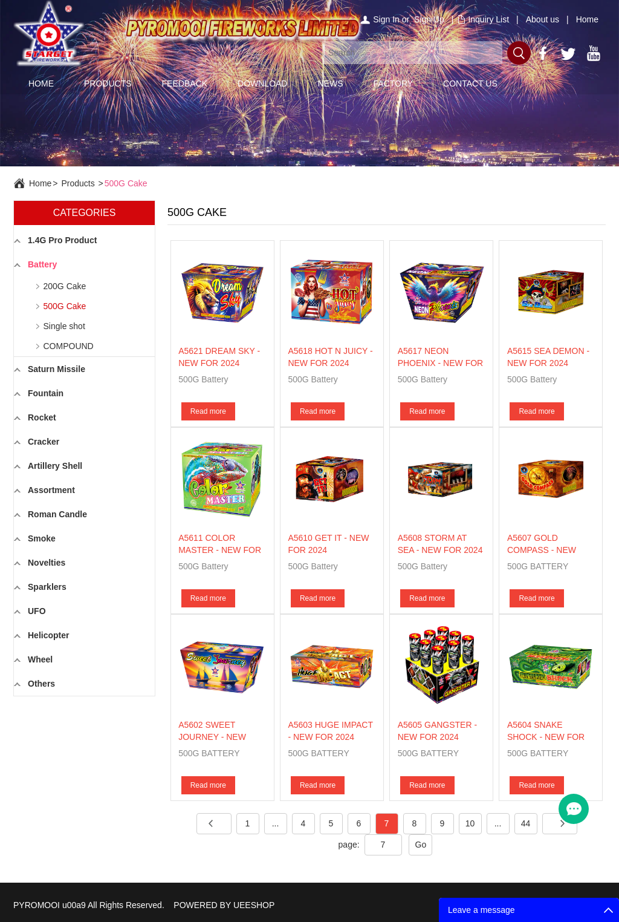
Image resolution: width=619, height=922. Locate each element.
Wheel (40, 659)
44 (526, 823)
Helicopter (48, 635)
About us (542, 19)
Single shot (64, 326)
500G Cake (126, 183)
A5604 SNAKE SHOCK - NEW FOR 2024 (546, 737)
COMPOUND (69, 346)
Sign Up (429, 19)
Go (421, 844)
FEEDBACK (184, 83)
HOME (41, 83)
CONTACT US (470, 83)
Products (77, 183)
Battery (42, 264)
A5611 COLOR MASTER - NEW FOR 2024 (219, 550)
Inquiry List (488, 19)
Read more (208, 411)
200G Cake (65, 286)
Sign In (386, 19)
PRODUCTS (108, 83)
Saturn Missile (56, 369)
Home (587, 19)
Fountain (45, 393)
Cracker (43, 441)
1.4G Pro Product (62, 240)
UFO (37, 611)
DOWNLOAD (262, 83)
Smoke (42, 538)
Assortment (51, 490)
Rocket (42, 417)
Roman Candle (57, 514)
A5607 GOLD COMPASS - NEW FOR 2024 (541, 550)
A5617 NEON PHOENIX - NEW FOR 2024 (441, 363)
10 (470, 823)
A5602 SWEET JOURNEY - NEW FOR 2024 (212, 737)
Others (41, 683)
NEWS (330, 83)
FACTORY (393, 83)
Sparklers (47, 587)
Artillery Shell (55, 466)
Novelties (46, 562)
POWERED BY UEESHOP (223, 905)
